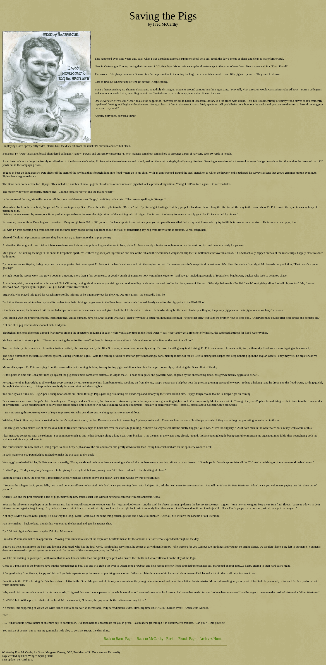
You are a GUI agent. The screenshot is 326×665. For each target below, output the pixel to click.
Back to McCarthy (150, 639)
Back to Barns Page (118, 639)
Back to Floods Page (181, 639)
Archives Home (210, 639)
